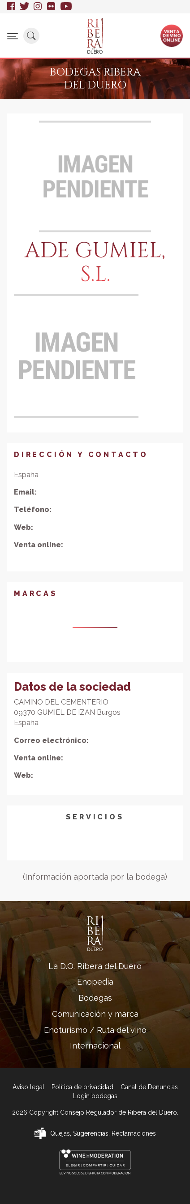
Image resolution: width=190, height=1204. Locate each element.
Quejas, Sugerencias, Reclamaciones (103, 1133)
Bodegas (95, 998)
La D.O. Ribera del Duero (95, 966)
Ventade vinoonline (172, 35)
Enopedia (95, 981)
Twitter (24, 6)
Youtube (66, 6)
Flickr (51, 6)
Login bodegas (95, 1095)
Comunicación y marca (95, 1014)
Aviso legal (28, 1087)
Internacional (95, 1045)
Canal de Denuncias (149, 1087)
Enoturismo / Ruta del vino (95, 1030)
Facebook (11, 6)
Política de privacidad (82, 1087)
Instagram (38, 6)
